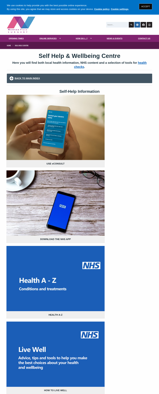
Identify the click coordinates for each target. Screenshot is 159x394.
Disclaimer (43, 375)
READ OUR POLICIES (70, 345)
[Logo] (21, 24)
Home (9, 45)
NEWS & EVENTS (114, 38)
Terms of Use (29, 375)
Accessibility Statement (63, 375)
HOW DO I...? (82, 38)
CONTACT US (144, 38)
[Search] (117, 25)
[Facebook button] (143, 25)
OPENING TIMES (16, 38)
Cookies (111, 375)
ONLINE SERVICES (48, 38)
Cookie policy (102, 9)
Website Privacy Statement (90, 375)
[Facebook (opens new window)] (9, 384)
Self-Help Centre (21, 45)
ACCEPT (145, 6)
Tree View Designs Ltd (34, 384)
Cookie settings (119, 9)
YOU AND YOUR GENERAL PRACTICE (78, 355)
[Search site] (131, 25)
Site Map (121, 375)
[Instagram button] (149, 25)
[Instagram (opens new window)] (14, 384)
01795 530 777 (27, 355)
